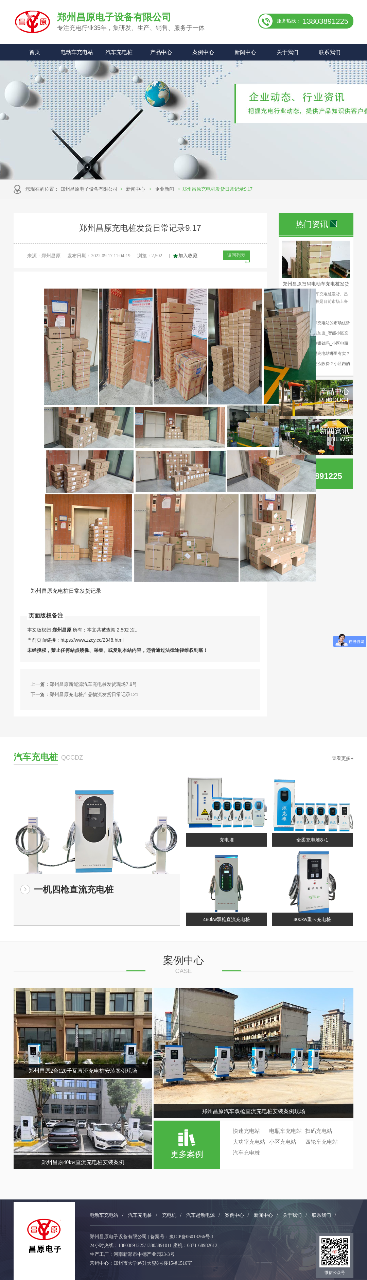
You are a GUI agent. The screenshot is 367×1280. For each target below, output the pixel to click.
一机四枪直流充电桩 (73, 889)
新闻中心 (245, 52)
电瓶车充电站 (285, 1131)
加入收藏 (187, 255)
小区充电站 (282, 1142)
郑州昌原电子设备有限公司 (89, 189)
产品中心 (161, 52)
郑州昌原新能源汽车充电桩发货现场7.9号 (93, 684)
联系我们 (329, 52)
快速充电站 (246, 1131)
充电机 (169, 1215)
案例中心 (203, 52)
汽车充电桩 (119, 52)
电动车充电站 (76, 52)
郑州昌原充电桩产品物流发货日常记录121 (94, 694)
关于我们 (287, 52)
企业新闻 (164, 189)
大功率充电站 (249, 1142)
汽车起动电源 (200, 1215)
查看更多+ (342, 758)
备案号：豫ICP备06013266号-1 (182, 1236)
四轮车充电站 (321, 1142)
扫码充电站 (318, 1131)
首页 (34, 52)
